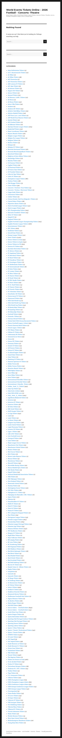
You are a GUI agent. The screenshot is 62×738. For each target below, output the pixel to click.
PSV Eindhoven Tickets (15, 531)
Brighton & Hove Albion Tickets (18, 156)
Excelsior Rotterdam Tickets (17, 249)
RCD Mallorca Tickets (14, 549)
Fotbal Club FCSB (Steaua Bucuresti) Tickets (22, 321)
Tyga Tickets (12, 673)
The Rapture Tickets (14, 657)
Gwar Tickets (12, 357)
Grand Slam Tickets (14, 355)
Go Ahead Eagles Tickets (15, 352)
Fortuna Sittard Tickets (15, 318)
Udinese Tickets (13, 677)
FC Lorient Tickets (14, 271)
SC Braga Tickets (13, 578)
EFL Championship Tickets (16, 210)
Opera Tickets (12, 497)
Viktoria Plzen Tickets (15, 707)
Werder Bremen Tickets (15, 716)
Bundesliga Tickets (14, 158)
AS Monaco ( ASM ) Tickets (16, 97)
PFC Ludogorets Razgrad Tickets (18, 513)
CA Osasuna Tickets (14, 163)
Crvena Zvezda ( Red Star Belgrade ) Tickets (22, 199)
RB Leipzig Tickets (14, 540)
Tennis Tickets (12, 655)
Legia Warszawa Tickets (15, 427)
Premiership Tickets (14, 522)
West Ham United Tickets (16, 718)
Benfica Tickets (13, 142)
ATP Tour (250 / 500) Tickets (17, 115)
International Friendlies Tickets (18, 379)
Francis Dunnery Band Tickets (17, 325)
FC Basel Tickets (13, 258)
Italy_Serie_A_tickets (15, 395)
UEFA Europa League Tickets (17, 689)
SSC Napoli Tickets (14, 641)
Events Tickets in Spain (15, 242)
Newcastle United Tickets (16, 483)
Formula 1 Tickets (13, 316)
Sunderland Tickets (14, 650)
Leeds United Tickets (14, 425)
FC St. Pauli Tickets (14, 285)
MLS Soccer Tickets (14, 452)
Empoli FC (11, 217)
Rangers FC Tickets (14, 533)
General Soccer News (14, 337)
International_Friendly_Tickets (18, 384)
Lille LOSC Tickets (13, 434)
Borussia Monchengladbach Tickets (19, 151)
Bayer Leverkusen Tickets (16, 131)
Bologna (10, 145)
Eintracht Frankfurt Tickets (16, 212)
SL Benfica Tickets (14, 601)
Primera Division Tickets (15, 528)
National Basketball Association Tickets (20, 474)
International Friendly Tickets (17, 382)
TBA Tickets (12, 653)
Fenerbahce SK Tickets (15, 294)
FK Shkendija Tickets (14, 312)
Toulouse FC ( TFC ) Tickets (16, 668)
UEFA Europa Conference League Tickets (21, 686)
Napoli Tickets (12, 472)
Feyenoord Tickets (14, 298)
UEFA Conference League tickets (18, 684)
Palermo (10, 499)
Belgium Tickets (13, 140)
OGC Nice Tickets (13, 490)
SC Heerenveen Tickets (15, 583)
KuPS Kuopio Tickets (14, 411)
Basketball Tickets (14, 129)
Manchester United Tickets (16, 447)
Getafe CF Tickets (13, 346)
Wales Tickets (12, 714)
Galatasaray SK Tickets (15, 334)
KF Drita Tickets (13, 407)
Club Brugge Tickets (14, 183)
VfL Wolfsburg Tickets (15, 705)
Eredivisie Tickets (13, 230)
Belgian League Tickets (15, 136)
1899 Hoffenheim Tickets (16, 70)
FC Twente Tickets (14, 287)
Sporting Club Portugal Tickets (17, 621)
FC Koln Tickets (13, 269)
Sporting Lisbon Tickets (15, 626)
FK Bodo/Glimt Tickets (15, 307)
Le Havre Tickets (13, 420)
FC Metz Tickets (13, 273)
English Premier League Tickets (18, 224)
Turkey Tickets (12, 671)
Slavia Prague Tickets (14, 603)
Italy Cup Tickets (13, 388)
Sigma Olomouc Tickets (15, 598)
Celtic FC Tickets (13, 176)
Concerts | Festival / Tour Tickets (18, 188)
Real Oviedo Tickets (14, 558)
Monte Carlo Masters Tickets (17, 456)
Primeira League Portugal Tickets (18, 524)
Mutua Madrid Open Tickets (17, 467)
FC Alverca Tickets (13, 251)
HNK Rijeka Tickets (14, 370)
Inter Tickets (12, 377)
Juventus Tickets (13, 404)
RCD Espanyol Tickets (15, 546)
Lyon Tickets (12, 440)
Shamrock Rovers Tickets (16, 594)
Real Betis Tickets (13, 553)
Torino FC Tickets (13, 664)
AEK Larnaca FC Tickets (15, 84)
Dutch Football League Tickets (17, 206)
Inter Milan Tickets (14, 375)
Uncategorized (12, 691)
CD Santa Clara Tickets (15, 170)
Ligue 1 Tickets (12, 431)
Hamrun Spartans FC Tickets (17, 361)
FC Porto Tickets (13, 282)
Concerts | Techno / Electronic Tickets (20, 190)
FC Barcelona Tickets (14, 255)
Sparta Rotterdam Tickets (16, 616)
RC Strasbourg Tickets (15, 544)
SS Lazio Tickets (13, 637)
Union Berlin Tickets (14, 693)
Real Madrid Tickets (14, 556)
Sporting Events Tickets (15, 623)
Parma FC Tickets (13, 510)
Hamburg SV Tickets (14, 359)
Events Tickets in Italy (15, 239)
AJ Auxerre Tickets (14, 88)
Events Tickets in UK (14, 244)
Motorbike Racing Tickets (16, 465)
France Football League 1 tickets (18, 323)
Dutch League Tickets (15, 208)
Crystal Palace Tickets (15, 201)
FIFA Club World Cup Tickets (17, 303)
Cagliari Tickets (13, 165)
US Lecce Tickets (13, 695)
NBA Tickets (12, 477)
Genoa (10, 339)
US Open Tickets (13, 698)
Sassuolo (10, 574)
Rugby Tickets (12, 569)
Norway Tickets (13, 486)
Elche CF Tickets (13, 215)
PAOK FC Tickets (13, 504)
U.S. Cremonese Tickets (15, 675)
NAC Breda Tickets (14, 470)
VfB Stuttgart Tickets (14, 702)
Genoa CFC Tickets (14, 341)
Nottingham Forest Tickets (16, 488)
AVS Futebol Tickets (14, 122)
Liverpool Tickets (13, 438)
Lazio (9, 416)
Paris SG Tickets (13, 508)
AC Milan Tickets (13, 77)
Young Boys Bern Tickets (16, 723)
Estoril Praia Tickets (14, 233)
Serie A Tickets (12, 587)
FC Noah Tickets (13, 278)
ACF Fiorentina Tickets (15, 81)
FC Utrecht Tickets (14, 289)
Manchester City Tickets (15, 445)
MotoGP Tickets (13, 463)
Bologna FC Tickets (14, 147)
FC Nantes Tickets (13, 276)
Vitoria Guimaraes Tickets (16, 711)
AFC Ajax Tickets (13, 86)
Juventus (10, 400)
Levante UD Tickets (14, 429)
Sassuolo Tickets (13, 576)
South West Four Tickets (16, 612)
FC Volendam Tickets (14, 291)
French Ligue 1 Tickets (15, 328)
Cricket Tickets (12, 197)
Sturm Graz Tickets (14, 648)
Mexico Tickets (13, 449)
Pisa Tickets (11, 515)
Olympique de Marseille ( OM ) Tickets (20, 495)
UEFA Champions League (16, 680)
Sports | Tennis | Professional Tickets (20, 630)
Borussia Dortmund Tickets (16, 149)
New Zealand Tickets (14, 481)
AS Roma (11, 100)
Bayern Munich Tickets (15, 133)
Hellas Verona (12, 364)
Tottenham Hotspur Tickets (17, 666)
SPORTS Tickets (13, 635)
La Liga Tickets (12, 413)
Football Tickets (13, 314)
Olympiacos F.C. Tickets (15, 492)
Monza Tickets (12, 458)
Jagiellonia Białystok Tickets (17, 398)
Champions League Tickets (16, 179)
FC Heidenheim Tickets (15, 264)
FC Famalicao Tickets (14, 260)
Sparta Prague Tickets (15, 614)
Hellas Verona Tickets (15, 366)
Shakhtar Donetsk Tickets (16, 592)
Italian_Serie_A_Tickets (16, 386)
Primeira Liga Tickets (14, 526)
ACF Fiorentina (12, 79)
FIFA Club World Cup (14, 300)
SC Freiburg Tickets (14, 580)
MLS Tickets (12, 454)
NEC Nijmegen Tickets (15, 479)
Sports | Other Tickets (15, 628)
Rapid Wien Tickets (14, 535)
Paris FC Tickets (13, 506)
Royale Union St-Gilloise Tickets (18, 567)
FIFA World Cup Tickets (15, 305)
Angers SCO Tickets (14, 91)
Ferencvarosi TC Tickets (15, 296)
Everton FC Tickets (14, 246)
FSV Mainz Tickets (14, 330)
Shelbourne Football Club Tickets (18, 596)
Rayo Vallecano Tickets (15, 537)
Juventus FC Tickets (14, 402)
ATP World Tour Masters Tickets (18, 118)
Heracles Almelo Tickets (15, 368)
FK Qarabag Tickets (14, 309)
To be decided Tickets (15, 662)
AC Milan (11, 75)
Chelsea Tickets (13, 181)
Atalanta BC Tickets (14, 109)
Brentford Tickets (13, 154)
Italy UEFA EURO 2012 (15, 393)
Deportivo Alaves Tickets (16, 203)
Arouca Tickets (12, 93)
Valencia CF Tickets (14, 700)
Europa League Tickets (15, 235)
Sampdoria (11, 571)
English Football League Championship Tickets (23, 221)
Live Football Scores (14, 436)
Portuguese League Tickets (16, 517)
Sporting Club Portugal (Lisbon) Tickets (20, 619)
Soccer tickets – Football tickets (18, 607)
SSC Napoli (11, 639)
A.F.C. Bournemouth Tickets (17, 72)
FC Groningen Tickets (15, 262)
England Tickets (13, 219)
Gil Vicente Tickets (14, 348)
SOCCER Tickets (13, 605)
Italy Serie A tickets (14, 391)
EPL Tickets (11, 228)
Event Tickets (12, 237)
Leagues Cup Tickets (14, 422)
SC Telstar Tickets (13, 585)
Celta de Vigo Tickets (14, 174)
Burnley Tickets (13, 160)
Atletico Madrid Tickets (15, 113)
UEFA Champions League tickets (18, 682)
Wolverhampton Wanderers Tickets (19, 720)
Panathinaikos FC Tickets (16, 501)
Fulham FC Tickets (14, 332)
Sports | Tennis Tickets (15, 632)
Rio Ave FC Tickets (14, 565)
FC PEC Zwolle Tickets (15, 280)
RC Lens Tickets (13, 542)
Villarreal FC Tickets (14, 709)
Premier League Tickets (15, 519)
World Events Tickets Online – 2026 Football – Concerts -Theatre (27, 11)
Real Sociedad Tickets (15, 560)
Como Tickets (12, 185)
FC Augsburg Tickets (14, 253)
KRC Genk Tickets (13, 409)
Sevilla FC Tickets (13, 589)
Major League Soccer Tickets (17, 443)
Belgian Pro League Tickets (16, 138)
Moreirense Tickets (14, 461)
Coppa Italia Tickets (14, 192)
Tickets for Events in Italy (16, 659)
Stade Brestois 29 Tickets (16, 644)
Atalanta (10, 106)
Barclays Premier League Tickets (18, 127)
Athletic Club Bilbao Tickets (16, 111)
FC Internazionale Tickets (16, 267)
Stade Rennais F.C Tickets (16, 646)
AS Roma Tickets (13, 102)
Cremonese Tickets (14, 194)
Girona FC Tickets (13, 350)
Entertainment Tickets (15, 226)
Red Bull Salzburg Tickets (16, 562)
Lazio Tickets (12, 418)
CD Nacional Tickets (14, 167)
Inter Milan (11, 373)
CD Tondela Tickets (14, 172)
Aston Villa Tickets (14, 104)
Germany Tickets (13, 343)
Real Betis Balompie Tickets (17, 551)
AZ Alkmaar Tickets (14, 124)
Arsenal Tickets (13, 95)
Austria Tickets (12, 120)
